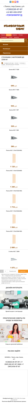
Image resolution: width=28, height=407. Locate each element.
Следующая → (23, 271)
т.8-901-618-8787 (14, 12)
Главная (3, 35)
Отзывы (21, 35)
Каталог (9, 35)
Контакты (16, 37)
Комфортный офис (9, 63)
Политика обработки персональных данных (14, 401)
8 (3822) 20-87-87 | (13, 362)
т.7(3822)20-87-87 (14, 9)
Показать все (12, 271)
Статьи (10, 37)
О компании (4, 37)
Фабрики (14, 35)
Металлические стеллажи (12, 64)
